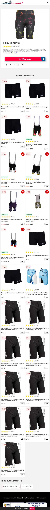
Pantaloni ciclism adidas (11, 486)
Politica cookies (40, 498)
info (22, 111)
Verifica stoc (32, 59)
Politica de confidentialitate (25, 498)
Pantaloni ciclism (26, 486)
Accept (32, 508)
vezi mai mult (13, 53)
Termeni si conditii (10, 498)
